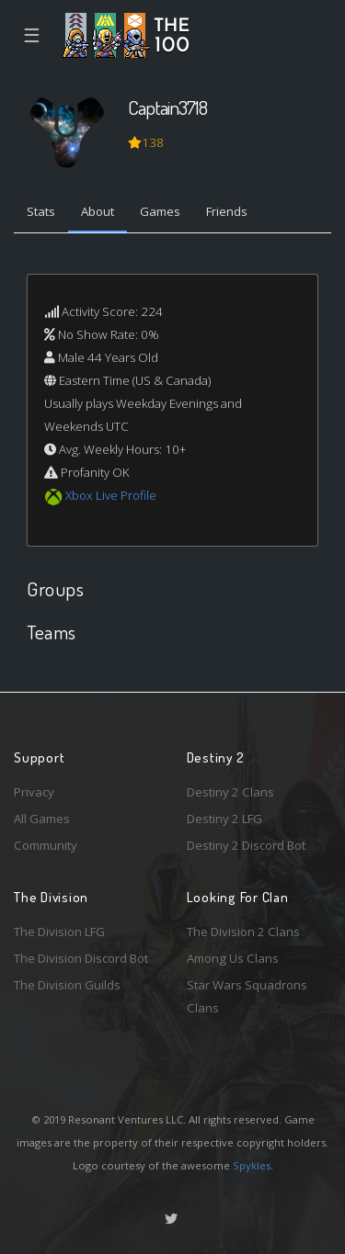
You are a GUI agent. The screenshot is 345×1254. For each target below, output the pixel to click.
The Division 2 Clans (243, 931)
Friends (226, 211)
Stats (41, 211)
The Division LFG (59, 931)
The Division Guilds (67, 985)
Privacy (34, 792)
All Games (42, 818)
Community (45, 845)
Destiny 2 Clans (230, 792)
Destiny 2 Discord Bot (246, 845)
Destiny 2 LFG (224, 818)
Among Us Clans (233, 958)
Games (160, 211)
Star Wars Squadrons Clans (247, 996)
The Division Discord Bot (81, 958)
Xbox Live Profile (110, 495)
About (97, 211)
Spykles (251, 1165)
